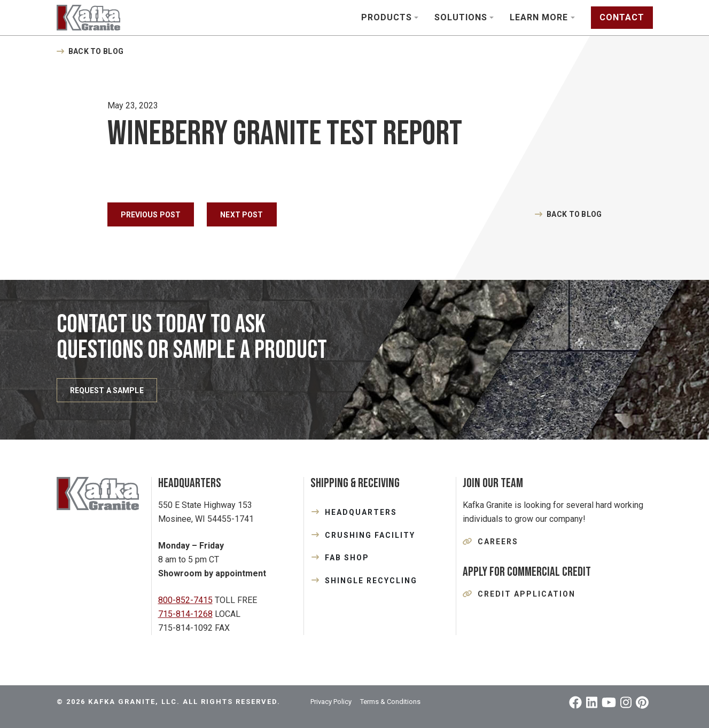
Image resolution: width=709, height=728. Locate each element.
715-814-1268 (185, 614)
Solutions (460, 17)
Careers (498, 541)
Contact (621, 17)
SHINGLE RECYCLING (371, 580)
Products (386, 17)
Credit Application (526, 594)
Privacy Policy (331, 702)
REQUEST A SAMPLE (107, 390)
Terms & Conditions (390, 702)
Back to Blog (95, 51)
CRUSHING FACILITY (370, 535)
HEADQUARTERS (361, 512)
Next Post (241, 214)
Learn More (539, 17)
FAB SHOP (347, 557)
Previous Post (151, 214)
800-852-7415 (185, 600)
